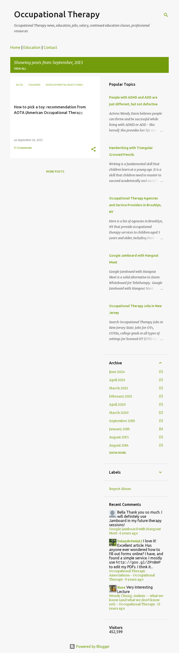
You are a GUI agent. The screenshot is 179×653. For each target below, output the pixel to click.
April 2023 (117, 380)
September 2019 (122, 421)
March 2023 (118, 388)
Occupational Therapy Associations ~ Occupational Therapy (132, 575)
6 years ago (128, 533)
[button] (93, 149)
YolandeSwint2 (129, 541)
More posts (55, 171)
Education (32, 47)
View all (20, 68)
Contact (50, 47)
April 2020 (117, 404)
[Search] (166, 15)
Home (15, 47)
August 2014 (119, 445)
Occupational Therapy (57, 14)
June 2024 (117, 372)
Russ (121, 588)
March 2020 (118, 413)
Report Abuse (120, 489)
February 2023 (120, 396)
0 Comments (23, 147)
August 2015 (119, 437)
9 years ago (134, 580)
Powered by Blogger (89, 646)
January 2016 (119, 429)
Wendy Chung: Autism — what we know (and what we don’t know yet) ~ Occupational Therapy (136, 600)
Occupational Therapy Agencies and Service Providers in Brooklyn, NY (135, 205)
